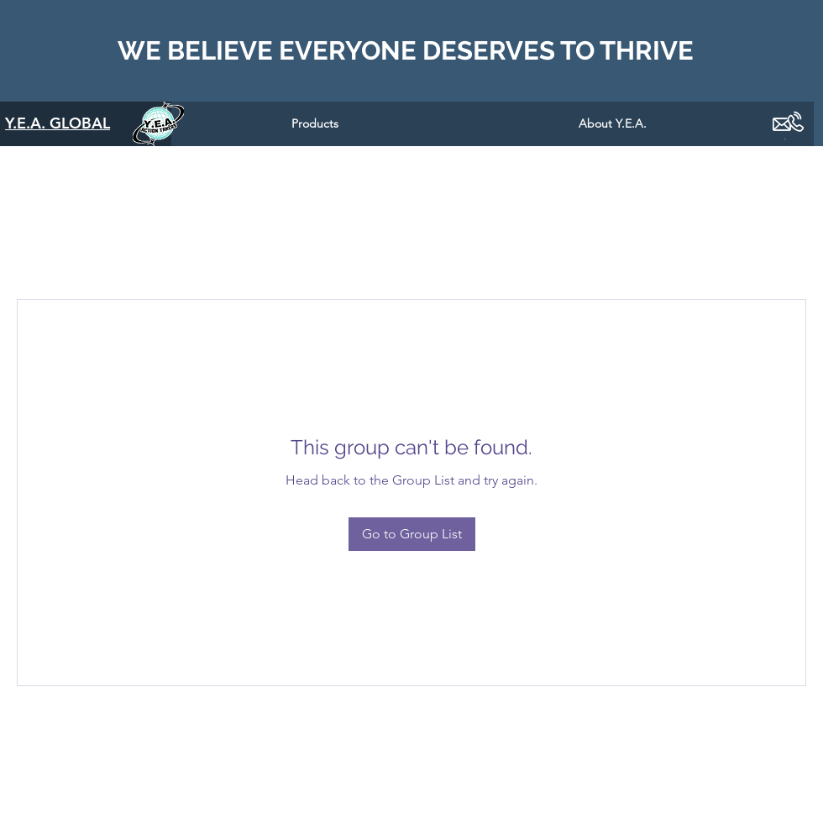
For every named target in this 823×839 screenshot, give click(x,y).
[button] (315, 124)
